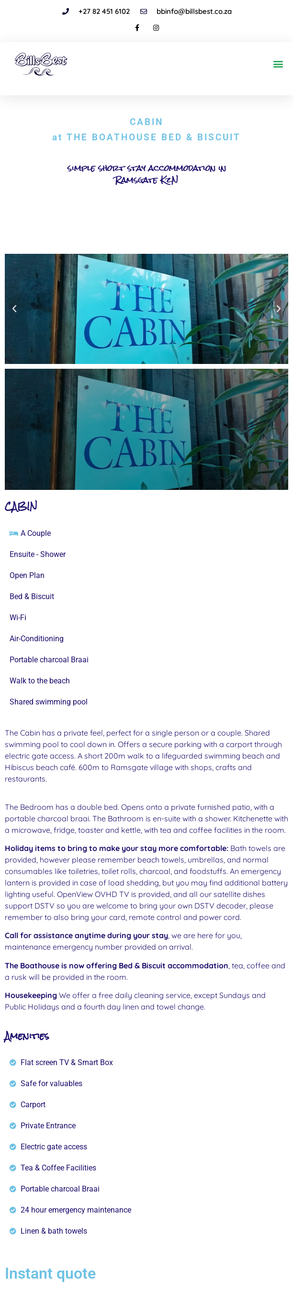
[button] (278, 64)
